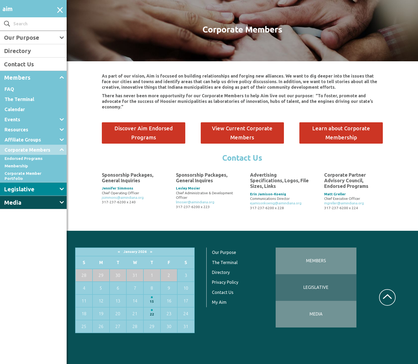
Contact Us (19, 64)
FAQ (9, 89)
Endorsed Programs (24, 158)
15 (152, 302)
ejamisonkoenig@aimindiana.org (276, 203)
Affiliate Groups (23, 139)
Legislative (19, 189)
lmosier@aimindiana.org (195, 202)
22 (152, 314)
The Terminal (19, 99)
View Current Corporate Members (242, 132)
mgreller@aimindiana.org (344, 203)
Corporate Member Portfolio (23, 175)
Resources (16, 129)
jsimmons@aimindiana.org (123, 198)
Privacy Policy (225, 282)
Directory (17, 50)
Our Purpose (21, 37)
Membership (16, 166)
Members (17, 77)
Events (12, 119)
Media (12, 202)
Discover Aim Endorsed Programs (143, 132)
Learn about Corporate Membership (341, 132)
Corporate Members (27, 149)
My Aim (219, 302)
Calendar (15, 109)
